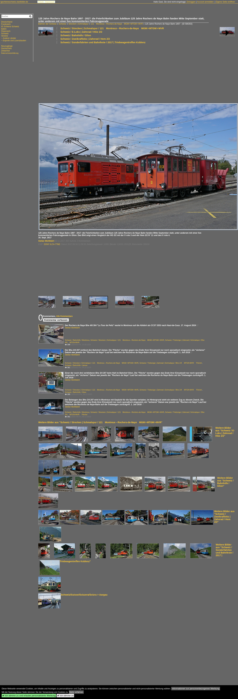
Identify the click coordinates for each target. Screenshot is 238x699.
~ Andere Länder (8, 38)
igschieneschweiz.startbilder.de (14, 2)
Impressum (49, 2)
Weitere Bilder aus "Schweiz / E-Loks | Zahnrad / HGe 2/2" (225, 432)
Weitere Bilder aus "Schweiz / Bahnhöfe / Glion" (225, 482)
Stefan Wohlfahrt (46, 241)
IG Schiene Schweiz (10, 26)
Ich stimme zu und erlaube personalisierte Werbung (29, 695)
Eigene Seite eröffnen (225, 2)
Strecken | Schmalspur (78, 24)
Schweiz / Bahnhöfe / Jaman (76, 365)
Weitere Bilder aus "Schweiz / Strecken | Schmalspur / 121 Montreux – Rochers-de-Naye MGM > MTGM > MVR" (100, 422)
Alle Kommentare (64, 316)
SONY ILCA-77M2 (52, 244)
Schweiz (62, 24)
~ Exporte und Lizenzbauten (13, 40)
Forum (41, 2)
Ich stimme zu (65, 695)
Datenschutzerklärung (9, 53)
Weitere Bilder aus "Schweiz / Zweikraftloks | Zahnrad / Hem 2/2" (224, 516)
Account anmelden (205, 2)
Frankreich (6, 24)
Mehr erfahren (76, 692)
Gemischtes (6, 48)
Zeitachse (5, 51)
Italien (3, 29)
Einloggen (191, 2)
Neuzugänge (6, 46)
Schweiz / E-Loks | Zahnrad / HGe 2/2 (81, 32)
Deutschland (6, 22)
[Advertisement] (101, 73)
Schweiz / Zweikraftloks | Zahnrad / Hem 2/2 (85, 39)
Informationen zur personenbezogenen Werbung (196, 688)
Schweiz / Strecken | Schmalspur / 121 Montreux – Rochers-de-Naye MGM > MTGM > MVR (112, 28)
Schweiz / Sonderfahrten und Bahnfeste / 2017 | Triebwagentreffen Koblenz (102, 42)
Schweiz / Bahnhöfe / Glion (75, 35)
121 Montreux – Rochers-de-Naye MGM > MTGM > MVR (117, 24)
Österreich (5, 31)
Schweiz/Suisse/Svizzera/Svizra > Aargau (84, 594)
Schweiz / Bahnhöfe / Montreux (77, 340)
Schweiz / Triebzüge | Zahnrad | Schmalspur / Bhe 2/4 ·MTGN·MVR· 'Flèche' (170, 363)
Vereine (4, 36)
